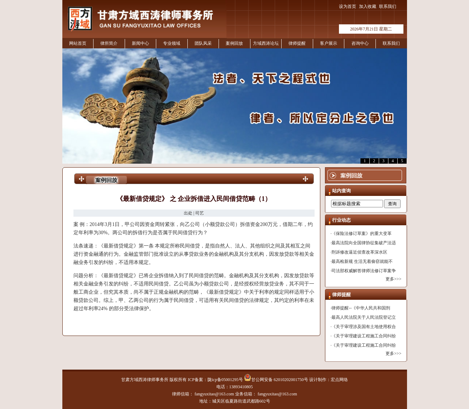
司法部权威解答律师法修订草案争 (363, 270)
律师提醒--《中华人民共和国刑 (360, 308)
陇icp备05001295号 (225, 379)
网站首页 (77, 43)
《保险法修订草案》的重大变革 (361, 233)
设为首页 (347, 6)
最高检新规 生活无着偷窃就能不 (362, 261)
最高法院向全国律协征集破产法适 (363, 242)
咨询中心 (360, 43)
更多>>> (393, 279)
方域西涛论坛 (266, 43)
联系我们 (387, 6)
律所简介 (109, 43)
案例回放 (234, 43)
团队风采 (203, 43)
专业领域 (171, 43)
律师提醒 (297, 43)
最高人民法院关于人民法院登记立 (363, 317)
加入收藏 (367, 6)
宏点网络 (339, 379)
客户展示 (328, 43)
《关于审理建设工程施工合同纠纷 (363, 335)
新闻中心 (140, 43)
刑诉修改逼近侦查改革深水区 (359, 252)
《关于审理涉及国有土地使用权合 (363, 326)
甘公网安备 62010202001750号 (276, 379)
